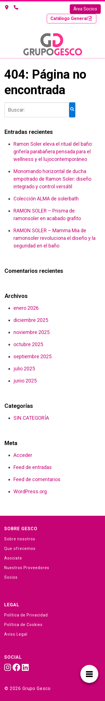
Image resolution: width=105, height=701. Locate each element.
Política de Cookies (23, 624)
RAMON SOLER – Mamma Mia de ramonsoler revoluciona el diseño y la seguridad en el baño (54, 238)
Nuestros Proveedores (26, 567)
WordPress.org (30, 491)
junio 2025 (25, 381)
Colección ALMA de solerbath (46, 199)
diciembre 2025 (30, 320)
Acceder (22, 455)
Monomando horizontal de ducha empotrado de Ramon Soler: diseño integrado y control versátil (52, 178)
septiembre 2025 (32, 356)
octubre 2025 (28, 344)
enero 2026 (26, 308)
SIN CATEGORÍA (31, 418)
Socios (11, 577)
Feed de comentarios (36, 479)
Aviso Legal (15, 634)
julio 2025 (24, 368)
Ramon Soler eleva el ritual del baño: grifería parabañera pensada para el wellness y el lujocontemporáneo (53, 151)
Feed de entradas (32, 467)
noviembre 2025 (31, 332)
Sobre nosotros (19, 539)
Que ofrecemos (20, 548)
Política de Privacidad (26, 615)
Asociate (13, 558)
